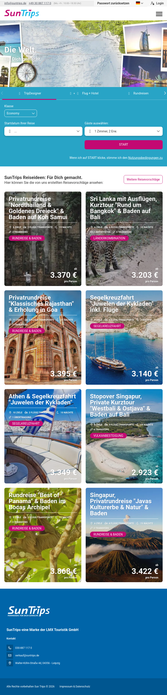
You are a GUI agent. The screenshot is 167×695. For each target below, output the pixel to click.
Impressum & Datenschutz (75, 686)
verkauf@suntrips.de (27, 655)
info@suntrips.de (15, 3)
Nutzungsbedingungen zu (145, 157)
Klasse (8, 106)
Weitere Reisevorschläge (143, 179)
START (123, 144)
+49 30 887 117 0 (40, 3)
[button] (2, 93)
